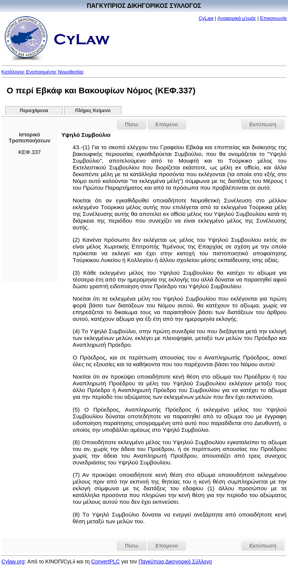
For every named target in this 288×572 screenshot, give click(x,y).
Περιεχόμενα (34, 110)
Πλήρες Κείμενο (93, 110)
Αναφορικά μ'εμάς (237, 18)
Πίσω (131, 124)
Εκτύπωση (262, 124)
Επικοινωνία (273, 18)
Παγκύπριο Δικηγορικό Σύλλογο (175, 562)
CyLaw (206, 18)
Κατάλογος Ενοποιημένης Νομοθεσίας (43, 72)
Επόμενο (167, 124)
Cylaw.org (13, 562)
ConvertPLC (105, 562)
